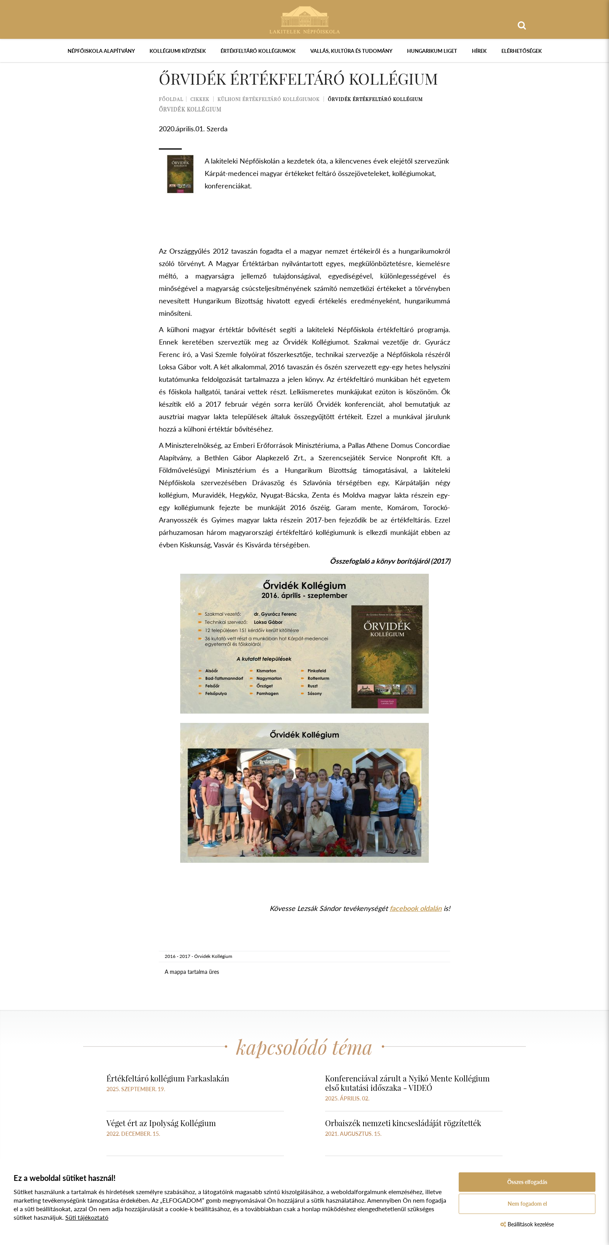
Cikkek (199, 99)
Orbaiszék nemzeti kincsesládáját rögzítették (403, 1123)
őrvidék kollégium (190, 109)
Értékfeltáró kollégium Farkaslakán (167, 1078)
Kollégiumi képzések (178, 51)
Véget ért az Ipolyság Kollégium (161, 1123)
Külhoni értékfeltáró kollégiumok (269, 99)
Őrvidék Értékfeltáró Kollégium (375, 99)
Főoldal (171, 99)
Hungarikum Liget (432, 51)
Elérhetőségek (521, 51)
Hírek (479, 51)
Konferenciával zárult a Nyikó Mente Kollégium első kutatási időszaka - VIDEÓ (407, 1083)
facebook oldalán (416, 908)
